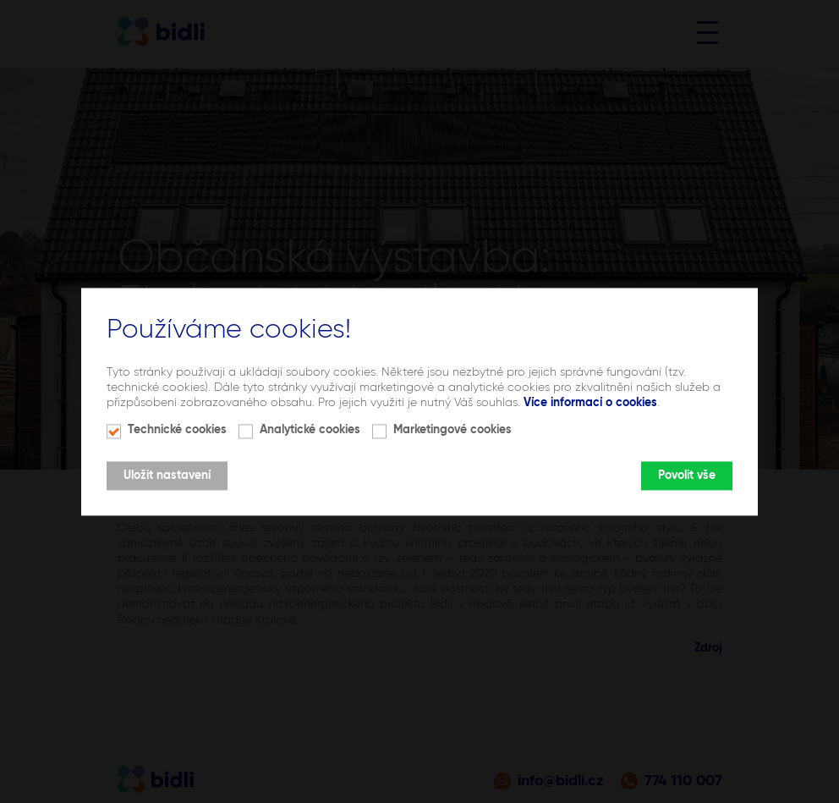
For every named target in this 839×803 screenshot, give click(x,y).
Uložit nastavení (167, 475)
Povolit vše (687, 475)
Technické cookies (177, 430)
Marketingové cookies (452, 430)
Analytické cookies (310, 430)
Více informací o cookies (590, 404)
